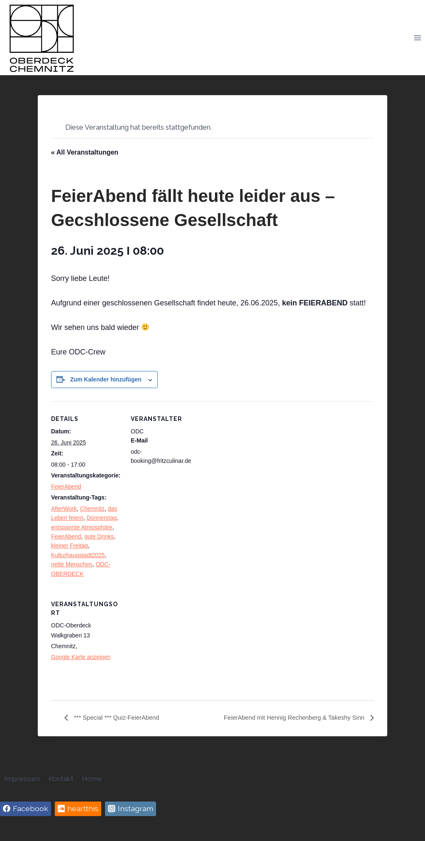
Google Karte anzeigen (80, 657)
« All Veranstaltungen (84, 152)
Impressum (22, 779)
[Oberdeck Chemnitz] (41, 37)
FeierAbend (66, 486)
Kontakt (61, 779)
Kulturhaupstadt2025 (78, 555)
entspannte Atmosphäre (81, 527)
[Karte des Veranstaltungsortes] (174, 644)
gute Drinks (99, 536)
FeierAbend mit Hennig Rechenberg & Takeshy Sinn (288, 717)
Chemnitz (92, 508)
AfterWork (64, 508)
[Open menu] (417, 37)
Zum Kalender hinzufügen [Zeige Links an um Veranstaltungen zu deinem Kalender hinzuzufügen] (106, 379)
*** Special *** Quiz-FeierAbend (119, 717)
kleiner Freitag (69, 545)
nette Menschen (72, 564)
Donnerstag (102, 517)
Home (92, 779)
